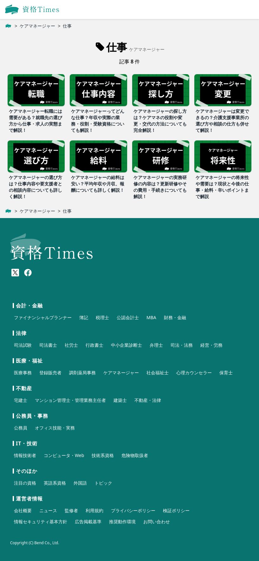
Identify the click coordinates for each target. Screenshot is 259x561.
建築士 (120, 400)
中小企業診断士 (126, 345)
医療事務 (23, 373)
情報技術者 (25, 455)
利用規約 (94, 510)
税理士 (102, 317)
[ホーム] (8, 26)
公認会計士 (128, 317)
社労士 (71, 345)
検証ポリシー (176, 510)
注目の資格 (25, 483)
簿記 (83, 317)
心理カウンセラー (194, 373)
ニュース (48, 510)
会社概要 (23, 510)
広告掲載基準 (88, 522)
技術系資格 (103, 455)
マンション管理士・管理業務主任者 (70, 400)
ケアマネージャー (37, 26)
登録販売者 (50, 373)
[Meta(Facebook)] (28, 273)
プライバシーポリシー (133, 510)
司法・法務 (182, 345)
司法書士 (48, 345)
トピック (103, 483)
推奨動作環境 (122, 522)
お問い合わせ (156, 522)
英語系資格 (55, 483)
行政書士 (94, 345)
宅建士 (20, 400)
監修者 (71, 510)
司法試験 (23, 345)
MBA (151, 317)
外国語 (80, 483)
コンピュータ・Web (64, 455)
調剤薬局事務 (82, 373)
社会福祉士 (157, 373)
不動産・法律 (147, 400)
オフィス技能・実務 (55, 428)
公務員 (20, 428)
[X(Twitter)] (15, 273)
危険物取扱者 (134, 455)
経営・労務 (211, 345)
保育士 (226, 373)
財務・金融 (175, 317)
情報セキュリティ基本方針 (40, 522)
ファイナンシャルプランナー (43, 317)
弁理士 (156, 345)
